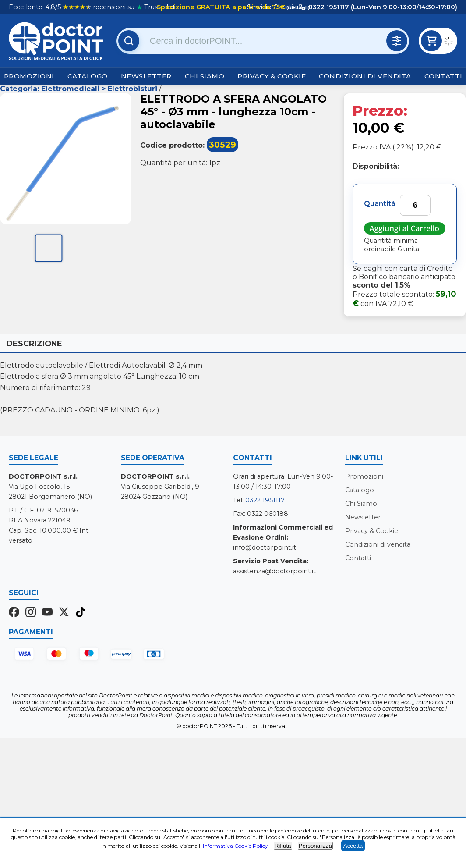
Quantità (379, 203)
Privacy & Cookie (271, 76)
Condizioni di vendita (365, 76)
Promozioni (29, 76)
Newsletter (146, 76)
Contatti (443, 76)
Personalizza (315, 845)
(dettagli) (297, 7)
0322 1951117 (265, 500)
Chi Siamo (205, 76)
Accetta (353, 845)
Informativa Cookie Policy (235, 845)
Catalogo (87, 76)
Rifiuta (283, 845)
